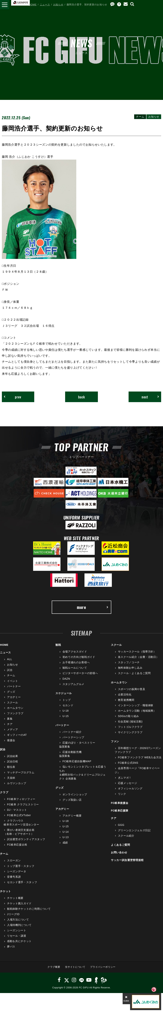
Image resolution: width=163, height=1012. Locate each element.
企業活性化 (125, 694)
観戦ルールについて (75, 667)
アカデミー (14, 697)
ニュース (45, 4)
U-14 (66, 831)
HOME (33, 4)
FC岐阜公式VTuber (19, 815)
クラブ (4, 792)
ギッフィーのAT (17, 734)
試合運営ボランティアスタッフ (26, 839)
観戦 (58, 644)
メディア (12, 729)
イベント (12, 680)
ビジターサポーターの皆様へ (80, 673)
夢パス (11, 946)
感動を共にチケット (19, 941)
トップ (67, 699)
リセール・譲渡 (16, 935)
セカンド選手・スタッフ (22, 882)
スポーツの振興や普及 (131, 689)
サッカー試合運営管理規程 (127, 860)
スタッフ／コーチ (129, 662)
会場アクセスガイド (75, 651)
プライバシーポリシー (103, 967)
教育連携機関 (126, 699)
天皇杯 (11, 777)
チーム (11, 675)
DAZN (66, 678)
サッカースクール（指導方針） (137, 651)
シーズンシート (16, 930)
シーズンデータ (16, 871)
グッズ (11, 691)
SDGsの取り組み (128, 716)
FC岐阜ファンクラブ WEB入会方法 (140, 757)
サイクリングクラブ (130, 732)
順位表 (11, 766)
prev (12, 396)
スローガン (14, 860)
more (92, 607)
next (150, 396)
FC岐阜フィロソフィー (21, 799)
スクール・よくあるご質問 (134, 673)
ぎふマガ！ (125, 777)
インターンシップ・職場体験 (135, 705)
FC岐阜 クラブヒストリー (23, 804)
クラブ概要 (53, 967)
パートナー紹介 (72, 731)
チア (9, 724)
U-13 (66, 837)
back (81, 396)
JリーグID (13, 914)
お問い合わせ (119, 852)
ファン (115, 741)
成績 (65, 842)
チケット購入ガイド (19, 903)
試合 (9, 669)
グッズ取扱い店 (72, 799)
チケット (5, 891)
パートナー (14, 686)
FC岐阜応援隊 (119, 810)
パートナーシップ (73, 737)
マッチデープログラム (20, 772)
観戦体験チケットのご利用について (29, 908)
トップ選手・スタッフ (20, 866)
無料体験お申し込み (130, 667)
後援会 (11, 740)
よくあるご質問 (120, 844)
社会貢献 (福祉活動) (130, 721)
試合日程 (12, 761)
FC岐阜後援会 (119, 802)
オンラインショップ (75, 794)
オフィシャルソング (130, 788)
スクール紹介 (126, 835)
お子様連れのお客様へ (76, 662)
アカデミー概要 (72, 815)
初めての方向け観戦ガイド (79, 656)
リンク (122, 793)
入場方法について (18, 919)
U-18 (66, 710)
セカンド (68, 705)
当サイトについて (75, 967)
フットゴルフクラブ (130, 726)
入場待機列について (19, 924)
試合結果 (12, 756)
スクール (12, 702)
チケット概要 (15, 897)
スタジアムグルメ (73, 684)
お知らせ (58, 4)
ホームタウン (15, 707)
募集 (9, 718)
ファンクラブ (15, 713)
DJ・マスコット (17, 809)
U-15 (66, 716)
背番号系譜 (14, 876)
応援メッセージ (127, 783)
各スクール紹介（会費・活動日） (138, 656)
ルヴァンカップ (16, 783)
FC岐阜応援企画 (17, 844)
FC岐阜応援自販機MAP (77, 761)
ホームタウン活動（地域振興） (137, 710)
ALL (9, 659)
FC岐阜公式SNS (128, 762)
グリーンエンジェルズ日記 (134, 830)
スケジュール (63, 693)
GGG (121, 824)
